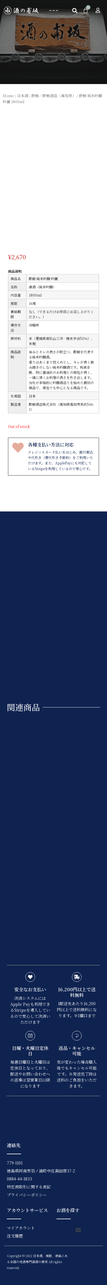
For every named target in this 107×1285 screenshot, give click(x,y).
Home (8, 95)
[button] (53, 10)
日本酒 (22, 95)
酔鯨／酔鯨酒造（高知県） (53, 95)
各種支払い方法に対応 (51, 444)
